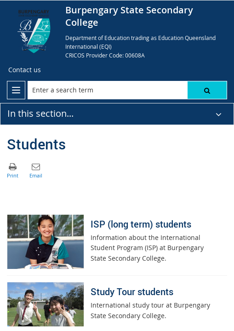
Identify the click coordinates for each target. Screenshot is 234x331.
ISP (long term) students (141, 224)
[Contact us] (25, 70)
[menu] (16, 90)
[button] (207, 90)
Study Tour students (132, 291)
